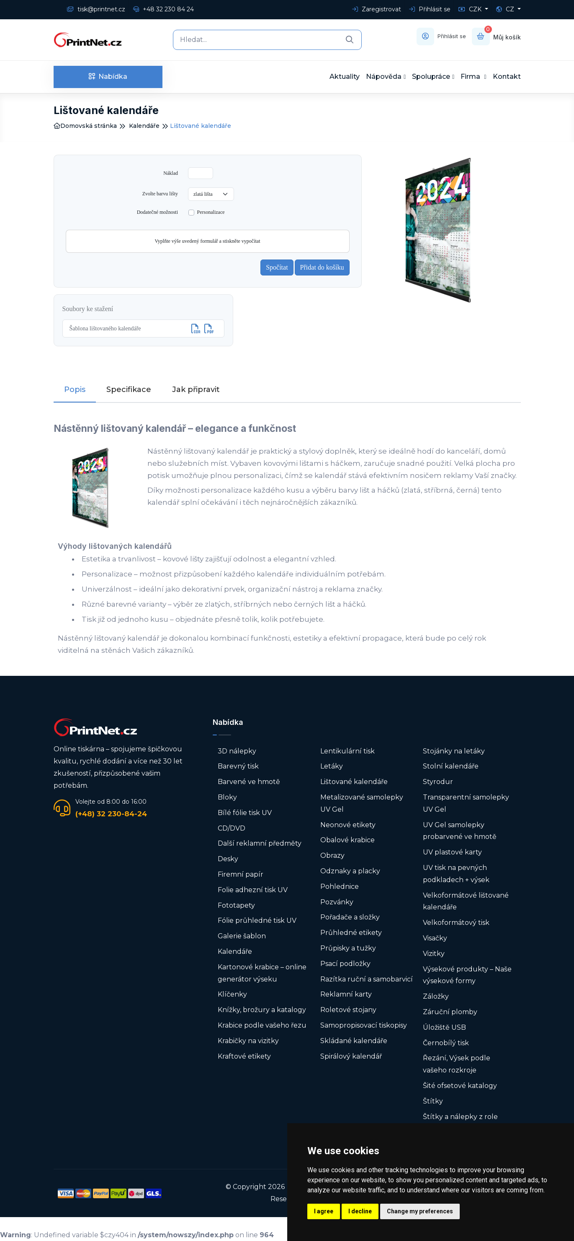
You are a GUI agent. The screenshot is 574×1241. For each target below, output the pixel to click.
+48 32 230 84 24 (163, 9)
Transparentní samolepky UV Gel (466, 803)
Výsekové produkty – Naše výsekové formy (467, 975)
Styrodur (438, 782)
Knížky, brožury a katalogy (262, 1010)
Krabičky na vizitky (248, 1041)
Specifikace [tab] (128, 389)
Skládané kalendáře (353, 1041)
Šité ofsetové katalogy (460, 1086)
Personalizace (211, 212)
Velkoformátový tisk (456, 923)
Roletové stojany (348, 1010)
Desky (228, 859)
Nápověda (384, 76)
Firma (471, 76)
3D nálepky (237, 751)
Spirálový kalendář (351, 1056)
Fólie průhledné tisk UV (257, 920)
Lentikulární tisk (347, 751)
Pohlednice (339, 887)
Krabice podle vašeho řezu (262, 1025)
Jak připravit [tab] (196, 389)
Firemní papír (240, 874)
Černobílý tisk (446, 1042)
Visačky (435, 938)
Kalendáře (144, 126)
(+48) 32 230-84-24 (111, 813)
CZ (506, 9)
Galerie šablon (242, 936)
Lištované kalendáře (354, 782)
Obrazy (332, 855)
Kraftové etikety (244, 1056)
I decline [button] (360, 1211)
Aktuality (344, 76)
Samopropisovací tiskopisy (363, 1025)
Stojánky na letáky (454, 751)
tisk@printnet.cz (96, 9)
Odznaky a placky (350, 871)
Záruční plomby (450, 1012)
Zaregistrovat (376, 9)
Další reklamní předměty (259, 843)
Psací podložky (345, 964)
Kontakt (507, 76)
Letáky (331, 766)
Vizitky (434, 954)
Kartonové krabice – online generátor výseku (262, 973)
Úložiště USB (444, 1027)
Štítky (433, 1101)
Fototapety (236, 905)
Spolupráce (431, 76)
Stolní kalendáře (451, 766)
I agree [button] (323, 1211)
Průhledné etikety (351, 933)
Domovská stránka (85, 126)
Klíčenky (232, 994)
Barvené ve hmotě (249, 782)
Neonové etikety (348, 824)
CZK (470, 9)
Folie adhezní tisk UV (253, 890)
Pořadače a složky (350, 917)
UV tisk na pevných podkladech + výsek (456, 874)
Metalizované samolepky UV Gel (361, 803)
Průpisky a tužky (348, 948)
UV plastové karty (452, 852)
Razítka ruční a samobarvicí (366, 979)
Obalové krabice (347, 840)
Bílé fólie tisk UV (245, 813)
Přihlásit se (429, 9)
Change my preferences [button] (420, 1211)
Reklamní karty (346, 994)
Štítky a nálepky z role (460, 1116)
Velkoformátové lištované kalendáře (466, 901)
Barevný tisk (238, 766)
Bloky (227, 797)
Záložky (436, 996)
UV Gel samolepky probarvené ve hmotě (460, 830)
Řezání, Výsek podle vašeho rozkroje (456, 1064)
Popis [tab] (74, 389)
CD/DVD (231, 828)
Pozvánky (336, 902)
